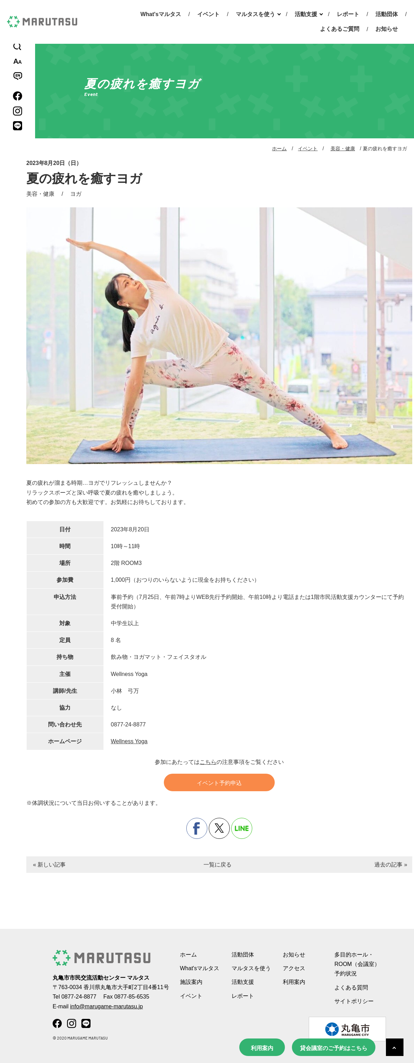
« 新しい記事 (49, 865)
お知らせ (386, 29)
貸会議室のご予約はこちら (333, 1048)
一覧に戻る (217, 865)
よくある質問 (351, 987)
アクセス (294, 968)
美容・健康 (342, 148)
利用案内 (262, 1048)
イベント (208, 14)
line (241, 828)
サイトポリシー (354, 1001)
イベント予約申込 (219, 783)
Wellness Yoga (129, 741)
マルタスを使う (255, 14)
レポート (348, 14)
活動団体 (386, 14)
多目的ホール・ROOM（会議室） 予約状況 (357, 964)
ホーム (279, 148)
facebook (196, 828)
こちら (208, 762)
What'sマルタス (160, 14)
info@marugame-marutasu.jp (106, 1006)
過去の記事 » (390, 865)
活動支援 (306, 14)
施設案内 (191, 982)
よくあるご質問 (339, 29)
